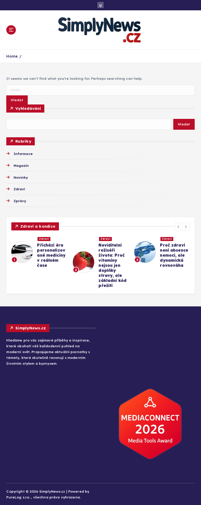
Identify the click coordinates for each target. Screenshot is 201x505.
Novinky (21, 177)
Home (12, 56)
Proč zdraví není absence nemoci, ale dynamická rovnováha (174, 255)
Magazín (21, 165)
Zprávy (20, 201)
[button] (178, 226)
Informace (23, 153)
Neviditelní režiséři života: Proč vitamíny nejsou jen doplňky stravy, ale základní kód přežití (112, 265)
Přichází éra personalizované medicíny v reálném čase (51, 255)
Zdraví (19, 189)
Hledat (184, 124)
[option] (39, 252)
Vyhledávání (28, 108)
